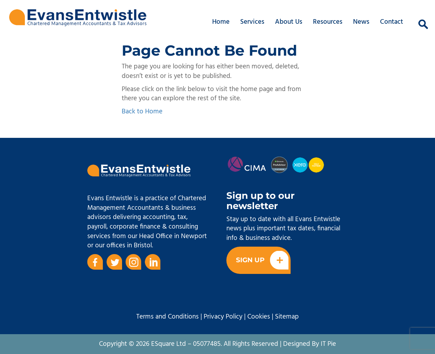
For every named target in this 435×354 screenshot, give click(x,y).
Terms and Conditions (167, 316)
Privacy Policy (223, 316)
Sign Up (262, 260)
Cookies (258, 316)
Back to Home (142, 111)
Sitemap (287, 316)
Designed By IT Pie (309, 344)
